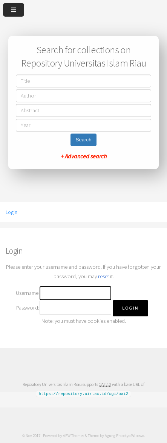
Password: (27, 307)
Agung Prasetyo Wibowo (124, 435)
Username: (28, 293)
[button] (130, 308)
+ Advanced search (84, 156)
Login (11, 212)
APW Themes (73, 435)
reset (103, 276)
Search (83, 140)
